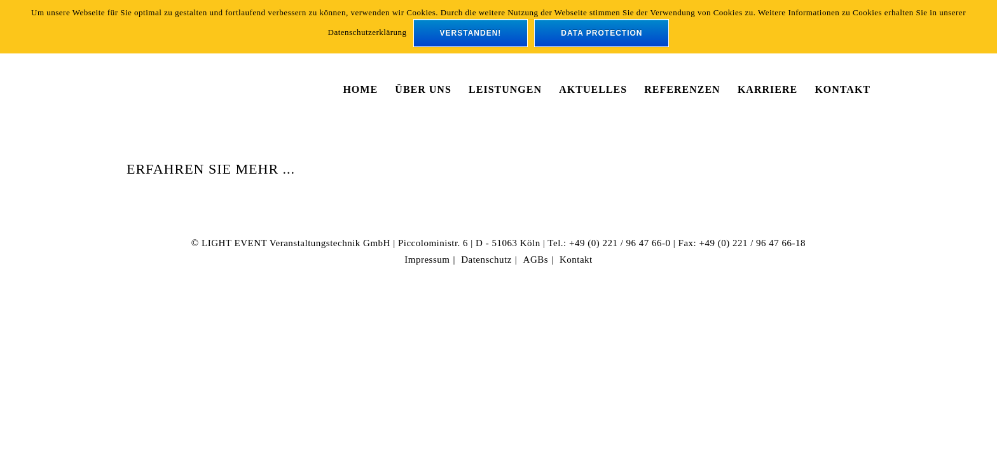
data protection (601, 33)
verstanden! (471, 33)
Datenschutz (486, 259)
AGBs (536, 259)
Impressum (427, 259)
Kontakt (576, 259)
